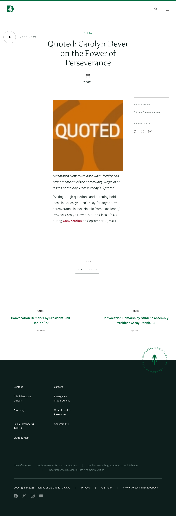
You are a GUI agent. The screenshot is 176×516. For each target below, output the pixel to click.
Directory (19, 410)
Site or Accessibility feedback (140, 487)
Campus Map (21, 437)
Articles (88, 33)
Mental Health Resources (62, 412)
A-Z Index (106, 487)
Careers (58, 386)
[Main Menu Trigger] (165, 9)
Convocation (72, 221)
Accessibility (61, 424)
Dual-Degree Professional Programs (57, 465)
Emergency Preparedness (62, 398)
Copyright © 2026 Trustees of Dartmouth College (42, 487)
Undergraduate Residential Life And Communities (76, 469)
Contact (18, 386)
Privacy (85, 487)
